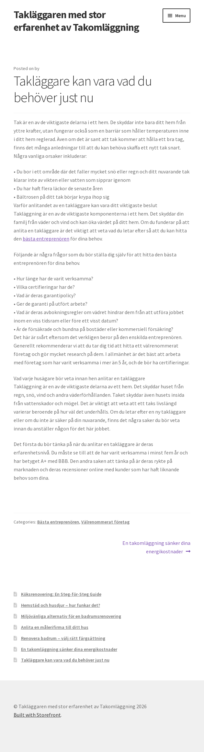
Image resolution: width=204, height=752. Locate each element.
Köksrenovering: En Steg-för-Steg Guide (61, 594)
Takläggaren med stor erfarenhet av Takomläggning (76, 21)
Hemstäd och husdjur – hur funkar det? (60, 605)
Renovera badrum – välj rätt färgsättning (63, 638)
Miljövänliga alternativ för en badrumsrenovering (71, 616)
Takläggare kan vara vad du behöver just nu (65, 660)
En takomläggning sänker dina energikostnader (156, 547)
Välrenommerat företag (105, 522)
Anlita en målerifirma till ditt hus (54, 627)
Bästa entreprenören (58, 522)
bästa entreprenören (46, 238)
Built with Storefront (37, 714)
